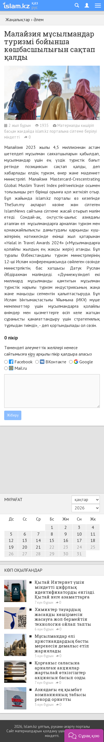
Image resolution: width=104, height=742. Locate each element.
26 (11, 553)
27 (24, 553)
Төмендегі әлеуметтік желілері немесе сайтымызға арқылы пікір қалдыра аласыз (48, 351)
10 (79, 534)
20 (24, 547)
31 (79, 553)
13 (24, 540)
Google (86, 361)
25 (92, 547)
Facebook (23, 361)
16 (65, 540)
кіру (31, 354)
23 (65, 547)
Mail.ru (20, 368)
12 (11, 540)
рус (35, 7)
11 (92, 534)
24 (79, 547)
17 (79, 540)
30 (65, 553)
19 (11, 547)
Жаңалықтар (18, 19)
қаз (35, 3)
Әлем (39, 19)
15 (51, 540)
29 (51, 553)
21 (38, 547)
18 (92, 540)
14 (38, 540)
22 (51, 547)
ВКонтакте (55, 361)
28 (38, 553)
